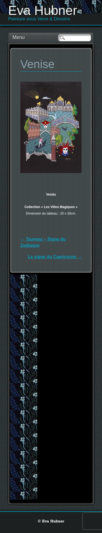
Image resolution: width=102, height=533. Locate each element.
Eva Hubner (42, 10)
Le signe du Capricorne (55, 256)
